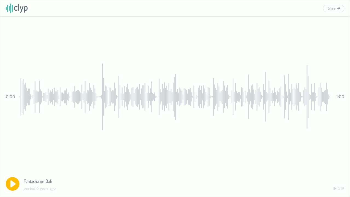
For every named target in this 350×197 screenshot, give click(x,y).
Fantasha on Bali (38, 181)
